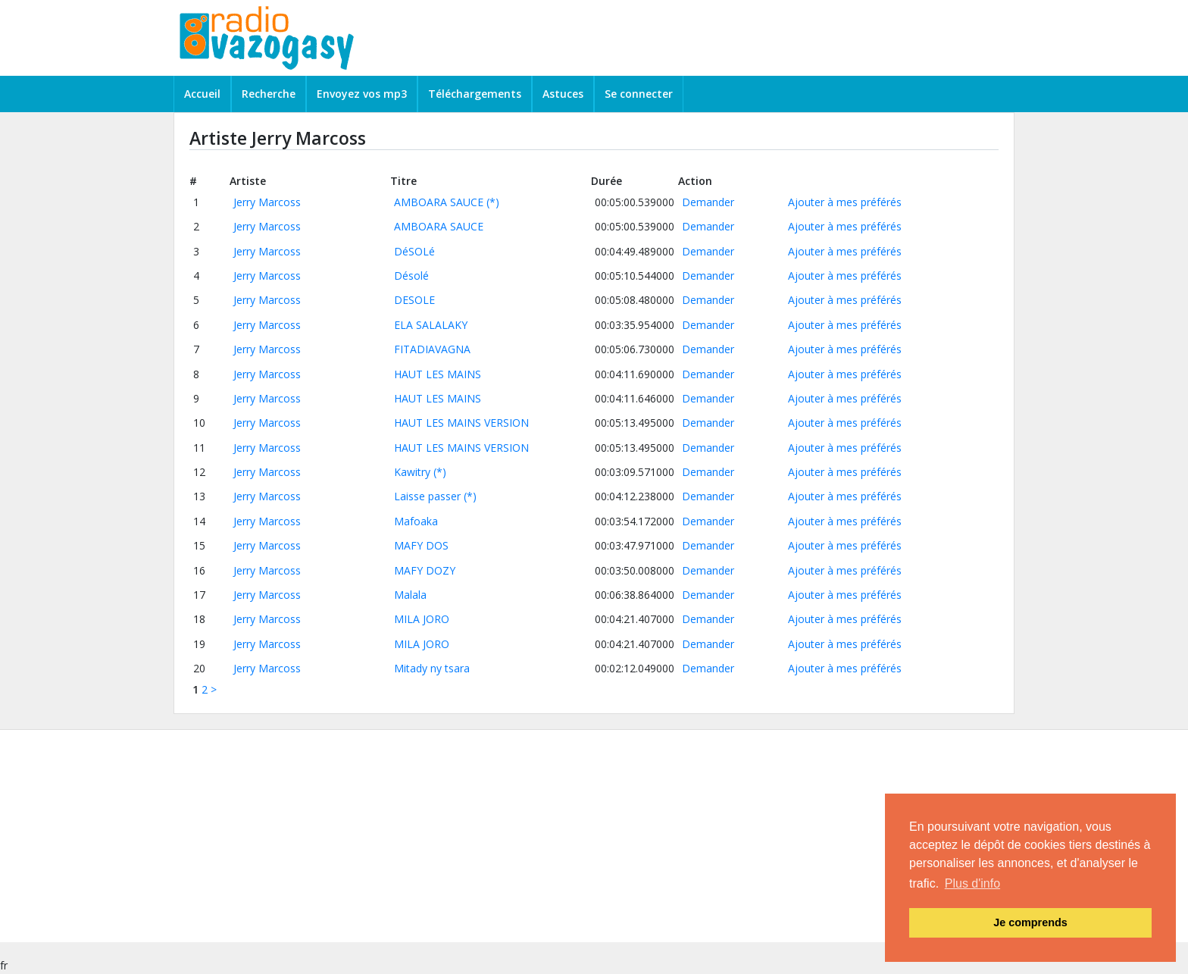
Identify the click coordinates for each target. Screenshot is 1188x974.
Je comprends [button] (1030, 922)
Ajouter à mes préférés (845, 202)
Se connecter (639, 93)
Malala (410, 594)
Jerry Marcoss (267, 202)
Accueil (202, 93)
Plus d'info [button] (972, 883)
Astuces (562, 93)
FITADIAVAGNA (432, 349)
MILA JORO (421, 619)
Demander (708, 202)
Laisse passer (427, 496)
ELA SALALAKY (430, 325)
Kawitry (412, 472)
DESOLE (414, 300)
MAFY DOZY (424, 570)
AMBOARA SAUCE (438, 202)
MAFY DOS (421, 545)
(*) (492, 202)
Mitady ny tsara (432, 668)
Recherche (268, 93)
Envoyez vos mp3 (362, 93)
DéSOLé (414, 251)
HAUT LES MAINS (437, 374)
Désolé (411, 275)
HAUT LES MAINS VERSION (461, 422)
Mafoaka (416, 521)
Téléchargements (474, 93)
